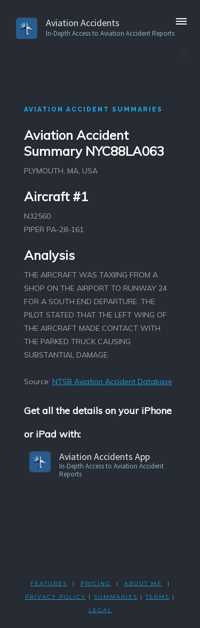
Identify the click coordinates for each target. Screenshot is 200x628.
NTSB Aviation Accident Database (112, 381)
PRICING (96, 583)
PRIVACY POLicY (55, 596)
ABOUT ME (143, 583)
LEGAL (100, 610)
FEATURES (48, 583)
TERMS (158, 596)
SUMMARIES (116, 596)
